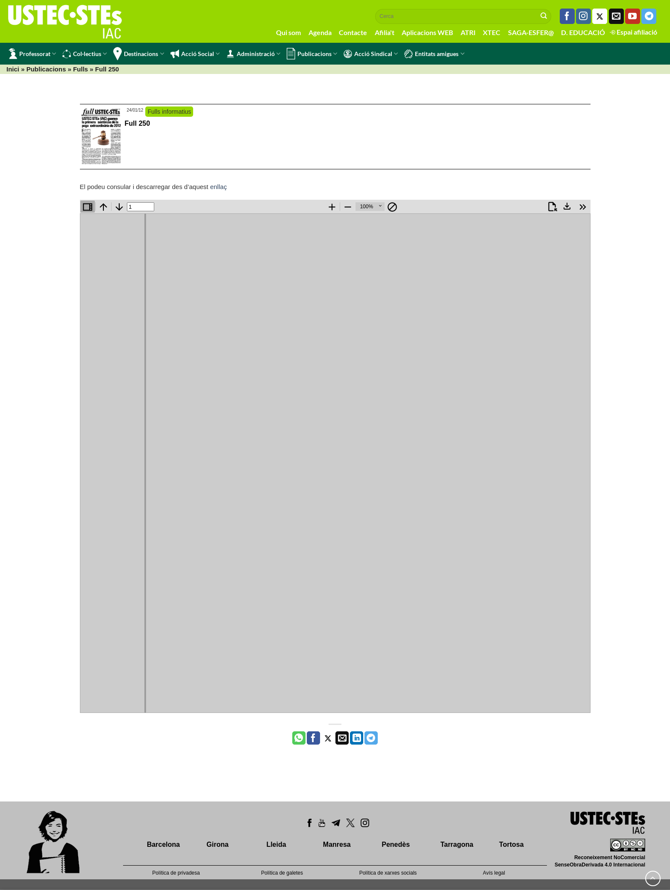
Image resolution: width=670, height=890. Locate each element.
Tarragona (457, 844)
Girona (217, 844)
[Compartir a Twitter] (328, 738)
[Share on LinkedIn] (356, 738)
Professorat (32, 53)
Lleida (276, 844)
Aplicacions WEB (427, 32)
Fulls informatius (169, 111)
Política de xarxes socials (388, 873)
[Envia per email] (342, 738)
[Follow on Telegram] (648, 16)
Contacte (353, 32)
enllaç (218, 186)
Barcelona (163, 844)
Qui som (288, 32)
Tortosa (511, 844)
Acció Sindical (371, 54)
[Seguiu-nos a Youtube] (632, 16)
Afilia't (384, 32)
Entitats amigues (434, 54)
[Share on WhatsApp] (299, 738)
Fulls (80, 69)
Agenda (320, 32)
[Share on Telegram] (371, 738)
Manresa (337, 844)
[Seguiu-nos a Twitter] (599, 16)
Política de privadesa (176, 873)
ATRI (468, 32)
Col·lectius (84, 54)
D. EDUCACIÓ (583, 32)
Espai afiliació (633, 32)
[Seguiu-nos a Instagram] (583, 16)
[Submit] (544, 16)
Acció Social (195, 54)
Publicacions (312, 53)
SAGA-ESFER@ (531, 32)
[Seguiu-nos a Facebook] (567, 16)
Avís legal (494, 873)
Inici (12, 69)
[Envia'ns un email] (616, 16)
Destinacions (138, 53)
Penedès (396, 844)
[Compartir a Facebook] (313, 738)
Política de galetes (282, 873)
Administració (253, 54)
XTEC (491, 32)
